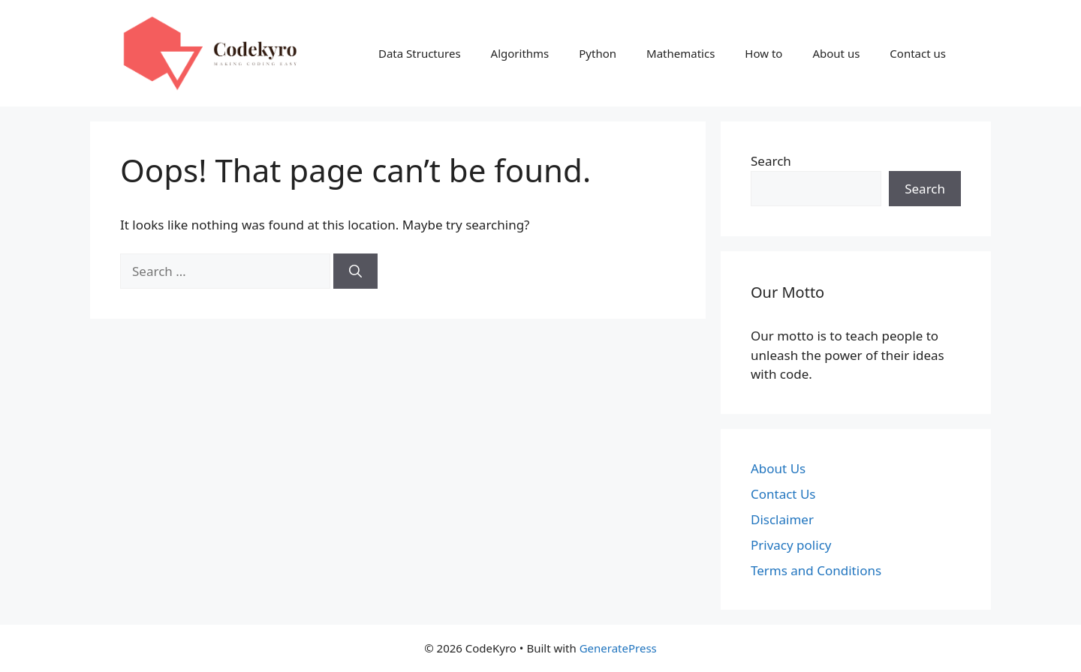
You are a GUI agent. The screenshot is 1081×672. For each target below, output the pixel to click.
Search (771, 161)
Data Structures (419, 53)
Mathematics (680, 53)
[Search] (355, 272)
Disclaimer (782, 519)
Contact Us (783, 493)
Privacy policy (791, 545)
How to (763, 53)
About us (836, 53)
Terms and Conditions (816, 570)
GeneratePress (618, 648)
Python (597, 53)
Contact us (918, 53)
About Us (778, 468)
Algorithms (520, 53)
